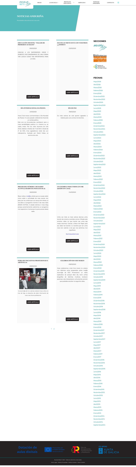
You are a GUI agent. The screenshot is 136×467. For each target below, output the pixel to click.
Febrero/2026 (98, 90)
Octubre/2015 (98, 395)
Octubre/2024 (98, 132)
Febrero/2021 (98, 238)
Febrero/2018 (98, 324)
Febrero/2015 (98, 410)
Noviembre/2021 (99, 218)
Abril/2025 (97, 114)
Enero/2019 (97, 298)
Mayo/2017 (97, 345)
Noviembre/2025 (99, 99)
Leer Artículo (33, 97)
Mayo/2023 (97, 170)
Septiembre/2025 (99, 105)
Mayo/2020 (97, 256)
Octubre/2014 (98, 422)
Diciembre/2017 (99, 330)
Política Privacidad (62, 462)
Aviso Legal (54, 462)
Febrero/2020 (98, 265)
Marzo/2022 (97, 206)
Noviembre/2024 (99, 129)
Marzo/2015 (97, 407)
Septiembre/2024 (100, 135)
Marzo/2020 (98, 262)
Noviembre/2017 (99, 333)
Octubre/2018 (98, 306)
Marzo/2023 (97, 176)
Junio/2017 (97, 342)
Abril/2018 (97, 318)
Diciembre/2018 (99, 300)
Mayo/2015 (97, 401)
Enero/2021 (97, 241)
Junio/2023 (97, 167)
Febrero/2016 (98, 383)
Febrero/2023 (98, 179)
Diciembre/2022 (99, 185)
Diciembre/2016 (99, 360)
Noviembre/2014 (99, 419)
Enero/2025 (97, 123)
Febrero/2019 (98, 295)
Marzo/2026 (98, 87)
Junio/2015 (97, 398)
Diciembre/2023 (99, 155)
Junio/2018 (97, 312)
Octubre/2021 (98, 221)
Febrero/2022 (98, 209)
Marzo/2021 (97, 235)
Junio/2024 (97, 138)
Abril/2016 (97, 377)
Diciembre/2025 (99, 96)
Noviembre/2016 (99, 363)
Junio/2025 (97, 108)
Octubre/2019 (98, 277)
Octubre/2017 (98, 336)
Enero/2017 (97, 357)
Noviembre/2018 (99, 303)
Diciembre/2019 (99, 271)
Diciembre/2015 (99, 389)
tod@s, (29, 196)
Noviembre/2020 (99, 247)
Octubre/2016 (98, 366)
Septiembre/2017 (99, 339)
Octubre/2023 (98, 161)
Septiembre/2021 (99, 224)
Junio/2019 (97, 283)
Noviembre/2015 (99, 392)
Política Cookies (72, 462)
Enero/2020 (97, 268)
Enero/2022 (97, 212)
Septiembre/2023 (99, 164)
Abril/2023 (97, 173)
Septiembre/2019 (99, 280)
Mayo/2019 (97, 286)
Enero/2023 (97, 182)
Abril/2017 (97, 348)
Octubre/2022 (98, 191)
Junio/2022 (97, 197)
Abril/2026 (97, 84)
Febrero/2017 (98, 354)
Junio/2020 (97, 253)
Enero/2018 (97, 327)
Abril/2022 (97, 203)
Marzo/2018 (97, 321)
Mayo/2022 (97, 200)
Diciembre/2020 (99, 244)
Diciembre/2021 (99, 215)
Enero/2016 (97, 386)
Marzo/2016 (97, 380)
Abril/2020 (97, 259)
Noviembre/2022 (99, 188)
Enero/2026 (97, 93)
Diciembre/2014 (99, 416)
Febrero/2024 (98, 150)
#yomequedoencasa (72, 234)
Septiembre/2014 (99, 425)
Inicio (39, 2)
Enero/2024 (97, 152)
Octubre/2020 (98, 250)
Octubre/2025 (98, 102)
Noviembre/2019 (99, 274)
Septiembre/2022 (99, 194)
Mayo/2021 (97, 229)
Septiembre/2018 (99, 309)
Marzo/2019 (97, 292)
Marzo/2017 (97, 351)
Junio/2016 (97, 372)
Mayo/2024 (97, 141)
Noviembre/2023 (99, 158)
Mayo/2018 (97, 315)
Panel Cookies (81, 462)
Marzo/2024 (98, 147)
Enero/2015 (97, 413)
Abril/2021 (97, 232)
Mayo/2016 (97, 374)
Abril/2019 (97, 289)
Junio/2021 (97, 226)
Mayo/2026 (97, 81)
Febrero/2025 (98, 120)
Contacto (110, 2)
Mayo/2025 (97, 111)
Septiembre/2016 (99, 369)
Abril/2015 (97, 404)
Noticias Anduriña (96, 2)
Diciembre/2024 (99, 126)
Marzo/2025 (97, 117)
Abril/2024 (97, 144)
